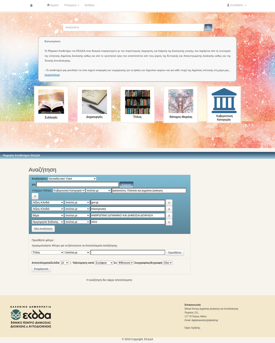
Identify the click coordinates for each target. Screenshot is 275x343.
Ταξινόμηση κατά (83, 262)
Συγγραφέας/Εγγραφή (148, 262)
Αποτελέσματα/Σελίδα (45, 262)
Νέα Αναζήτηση (43, 228)
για (34, 184)
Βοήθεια (89, 5)
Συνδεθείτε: (236, 5)
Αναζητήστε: (40, 178)
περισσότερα (52, 74)
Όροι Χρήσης (192, 327)
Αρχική (52, 5)
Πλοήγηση (71, 5)
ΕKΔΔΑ (148, 339)
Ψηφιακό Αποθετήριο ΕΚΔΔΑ (21, 155)
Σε (115, 262)
